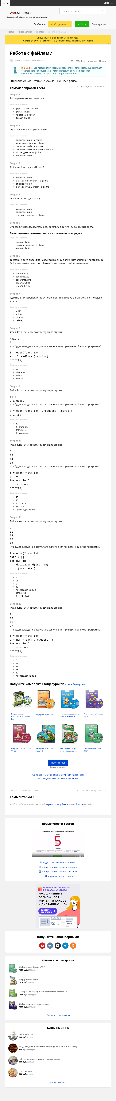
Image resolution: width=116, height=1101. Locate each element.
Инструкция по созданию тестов (59, 864)
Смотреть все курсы (58, 1080)
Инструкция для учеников (59, 873)
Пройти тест (40, 24)
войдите (78, 801)
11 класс (40, 32)
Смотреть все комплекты (58, 1012)
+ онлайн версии (75, 681)
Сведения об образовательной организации (27, 17)
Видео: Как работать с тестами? (59, 859)
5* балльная (99, 88)
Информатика (25, 32)
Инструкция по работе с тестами (59, 868)
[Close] (108, 43)
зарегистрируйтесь (57, 801)
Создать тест (60, 24)
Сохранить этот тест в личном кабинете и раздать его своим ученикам (58, 774)
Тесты (11, 32)
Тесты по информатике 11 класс (24, 787)
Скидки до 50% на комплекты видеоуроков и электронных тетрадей (58, 40)
